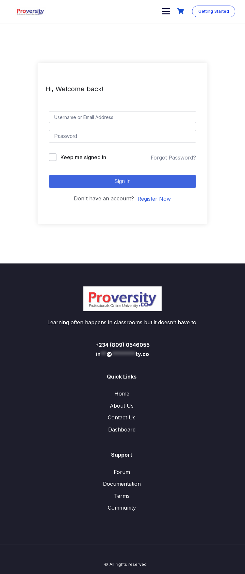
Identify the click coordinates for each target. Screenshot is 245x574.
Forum (122, 472)
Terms (122, 496)
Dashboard (122, 429)
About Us (122, 405)
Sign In (122, 181)
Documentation (122, 484)
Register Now (154, 198)
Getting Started (213, 11)
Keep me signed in (83, 157)
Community (122, 507)
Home (121, 393)
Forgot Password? (173, 157)
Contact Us (122, 417)
